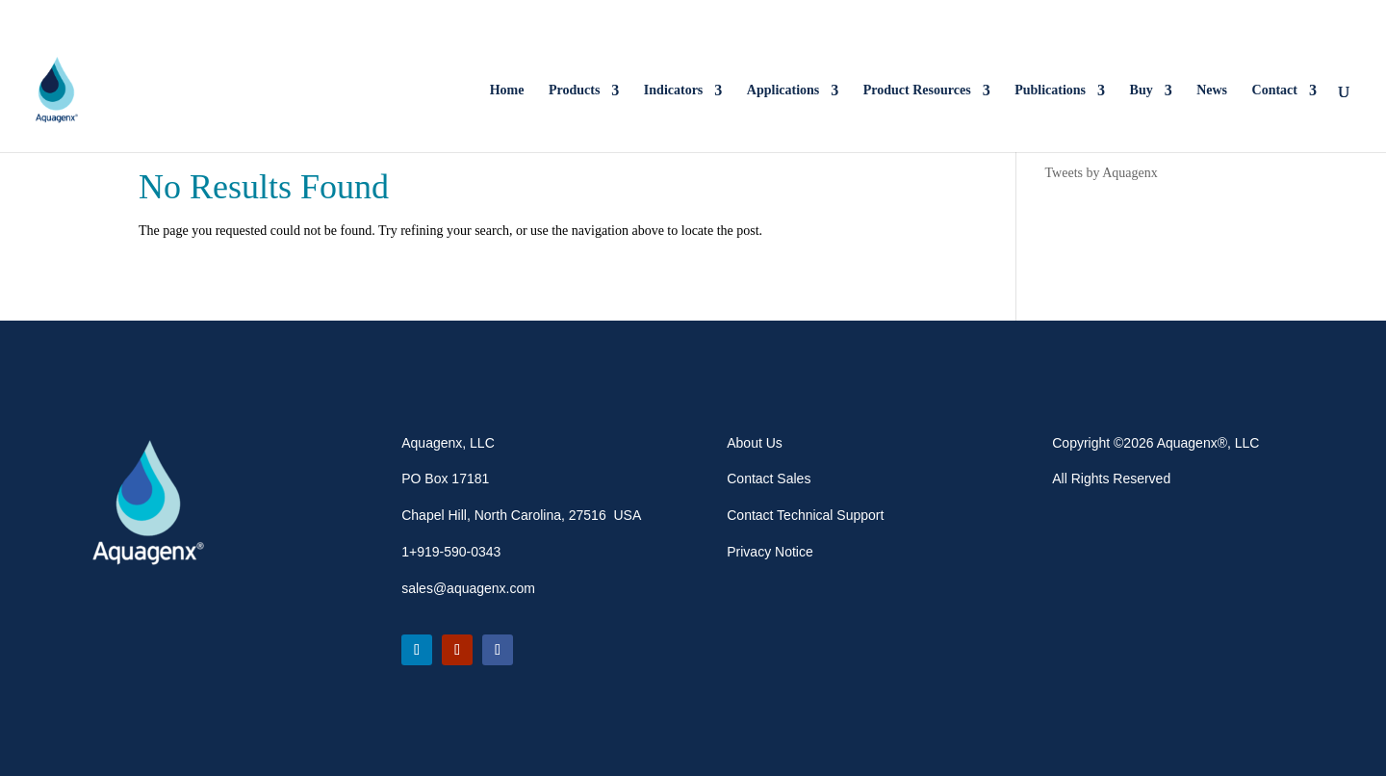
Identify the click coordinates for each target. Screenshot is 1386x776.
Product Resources (917, 90)
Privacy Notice (769, 551)
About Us (755, 443)
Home (507, 90)
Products (574, 90)
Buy (1141, 90)
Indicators (673, 90)
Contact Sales (768, 478)
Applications (783, 90)
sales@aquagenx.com (468, 588)
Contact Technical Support (805, 515)
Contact (1274, 90)
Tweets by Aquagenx (1101, 173)
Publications (1050, 90)
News (1211, 90)
